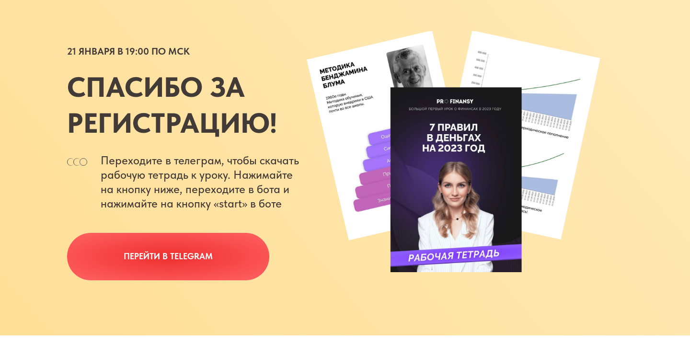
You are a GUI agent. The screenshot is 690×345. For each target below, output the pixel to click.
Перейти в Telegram (168, 256)
